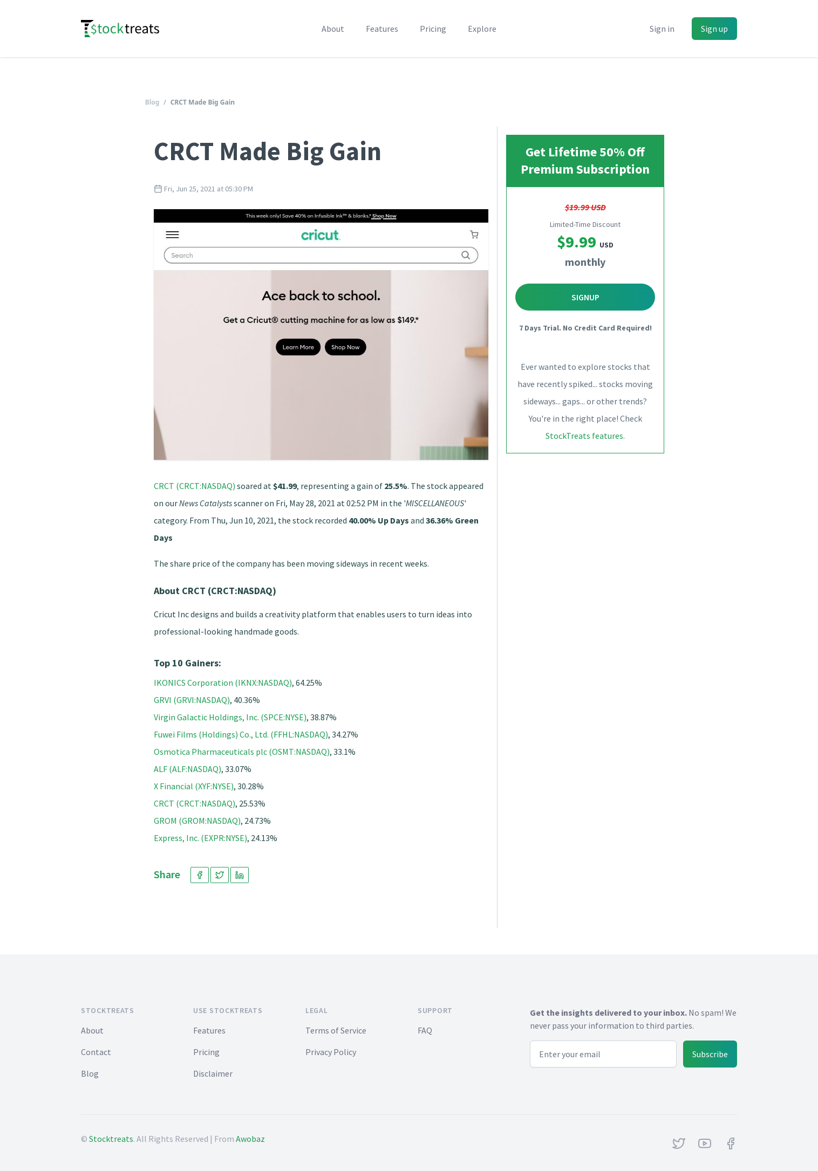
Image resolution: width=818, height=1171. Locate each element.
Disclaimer (213, 1073)
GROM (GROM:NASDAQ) (197, 820)
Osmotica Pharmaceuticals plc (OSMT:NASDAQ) (242, 751)
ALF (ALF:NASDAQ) (187, 768)
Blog (152, 102)
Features (382, 28)
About (333, 28)
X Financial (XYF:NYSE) (194, 786)
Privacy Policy (330, 1051)
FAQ (425, 1030)
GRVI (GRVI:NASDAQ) (192, 699)
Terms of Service (335, 1030)
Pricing (433, 28)
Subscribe (710, 1054)
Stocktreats (111, 1138)
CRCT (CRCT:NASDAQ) (194, 485)
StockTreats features (584, 435)
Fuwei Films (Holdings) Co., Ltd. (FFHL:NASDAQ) (241, 734)
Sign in (662, 28)
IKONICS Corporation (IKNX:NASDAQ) (223, 682)
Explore (482, 28)
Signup (585, 297)
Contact (96, 1051)
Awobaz (250, 1138)
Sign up (714, 28)
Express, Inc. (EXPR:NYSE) (200, 837)
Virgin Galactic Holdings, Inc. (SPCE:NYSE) (230, 717)
